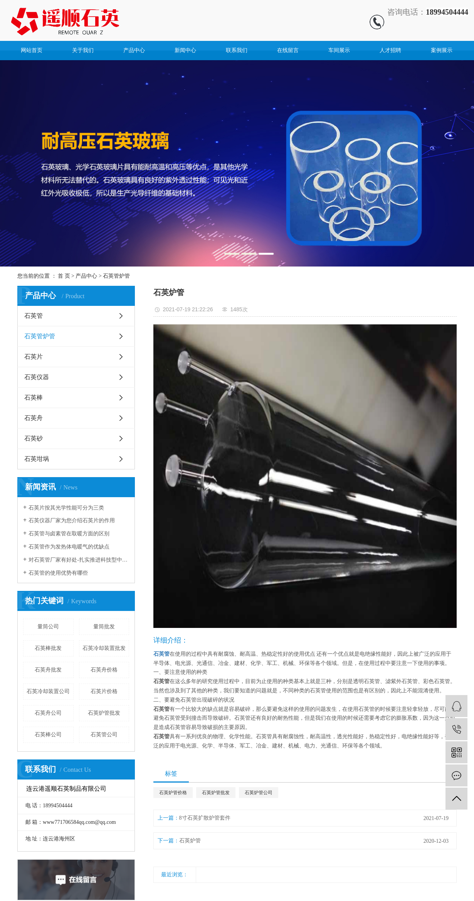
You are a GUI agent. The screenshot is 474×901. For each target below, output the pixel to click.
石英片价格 (104, 691)
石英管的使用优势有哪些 (58, 573)
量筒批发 (104, 626)
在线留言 (288, 50)
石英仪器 (36, 377)
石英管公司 (104, 734)
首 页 (64, 276)
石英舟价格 (104, 670)
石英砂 (33, 438)
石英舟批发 (48, 670)
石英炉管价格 (173, 792)
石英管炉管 (116, 276)
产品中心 (134, 50)
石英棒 (33, 397)
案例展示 (441, 50)
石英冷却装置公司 (48, 691)
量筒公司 (48, 626)
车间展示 (339, 50)
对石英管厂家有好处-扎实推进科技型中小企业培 (79, 560)
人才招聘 (390, 50)
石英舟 (33, 418)
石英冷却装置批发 (104, 648)
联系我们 (236, 50)
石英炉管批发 (104, 713)
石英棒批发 (48, 648)
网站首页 (31, 50)
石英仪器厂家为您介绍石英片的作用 (72, 520)
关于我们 (83, 50)
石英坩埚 (36, 459)
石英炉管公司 (258, 792)
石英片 (33, 356)
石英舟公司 (48, 713)
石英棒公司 (48, 734)
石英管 (33, 315)
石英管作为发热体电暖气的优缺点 (69, 547)
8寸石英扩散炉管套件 (204, 818)
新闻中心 (185, 50)
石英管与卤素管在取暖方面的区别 (69, 534)
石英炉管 (190, 841)
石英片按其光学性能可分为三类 (66, 508)
